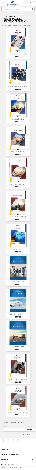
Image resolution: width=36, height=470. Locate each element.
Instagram (18, 440)
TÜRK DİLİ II (18, 249)
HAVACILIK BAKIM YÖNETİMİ (18, 379)
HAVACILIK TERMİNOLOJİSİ (18, 217)
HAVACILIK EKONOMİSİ (18, 184)
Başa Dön (28, 435)
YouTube (13, 440)
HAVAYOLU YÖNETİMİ (18, 151)
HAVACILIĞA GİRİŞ (18, 119)
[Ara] (18, 9)
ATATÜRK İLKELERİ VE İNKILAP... (18, 86)
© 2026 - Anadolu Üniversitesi (11, 467)
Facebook (3, 440)
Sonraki (30, 430)
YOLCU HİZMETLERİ (18, 282)
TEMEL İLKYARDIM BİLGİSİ (18, 54)
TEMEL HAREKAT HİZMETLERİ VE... (18, 412)
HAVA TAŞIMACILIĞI (18, 347)
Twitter (8, 440)
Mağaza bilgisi (7, 464)
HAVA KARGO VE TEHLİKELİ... (18, 314)
